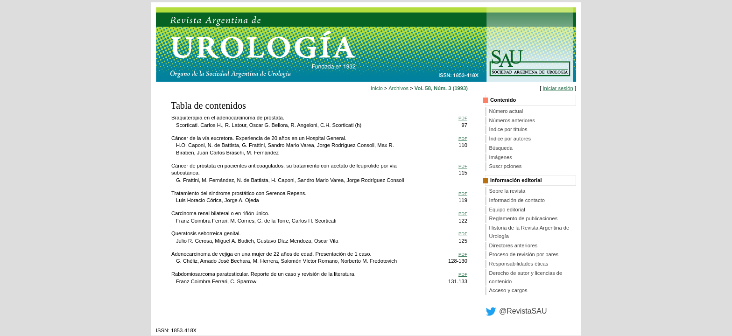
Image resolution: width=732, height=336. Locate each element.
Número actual (506, 111)
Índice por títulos (508, 129)
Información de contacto (517, 200)
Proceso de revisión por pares (524, 254)
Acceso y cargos (508, 290)
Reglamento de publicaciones (523, 218)
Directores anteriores (513, 245)
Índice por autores (510, 138)
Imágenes (500, 157)
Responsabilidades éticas (519, 263)
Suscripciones (505, 166)
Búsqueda (501, 148)
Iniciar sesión (557, 88)
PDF (462, 117)
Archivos (398, 88)
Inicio (377, 88)
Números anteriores (512, 120)
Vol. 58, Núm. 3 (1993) (441, 88)
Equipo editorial (507, 209)
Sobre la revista (507, 191)
